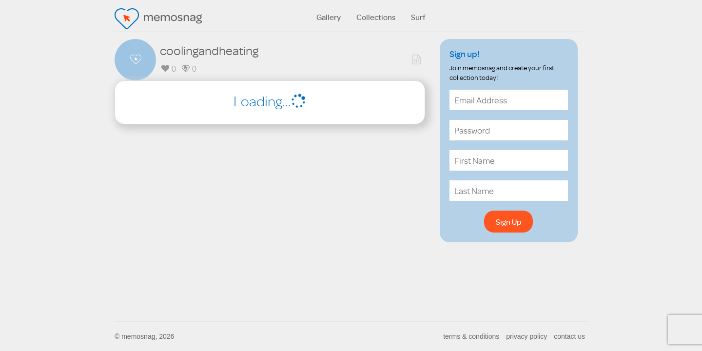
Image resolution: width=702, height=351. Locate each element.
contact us (569, 336)
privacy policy (526, 336)
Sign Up (508, 222)
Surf (418, 17)
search (578, 16)
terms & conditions (471, 336)
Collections (375, 17)
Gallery (328, 17)
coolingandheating (209, 50)
